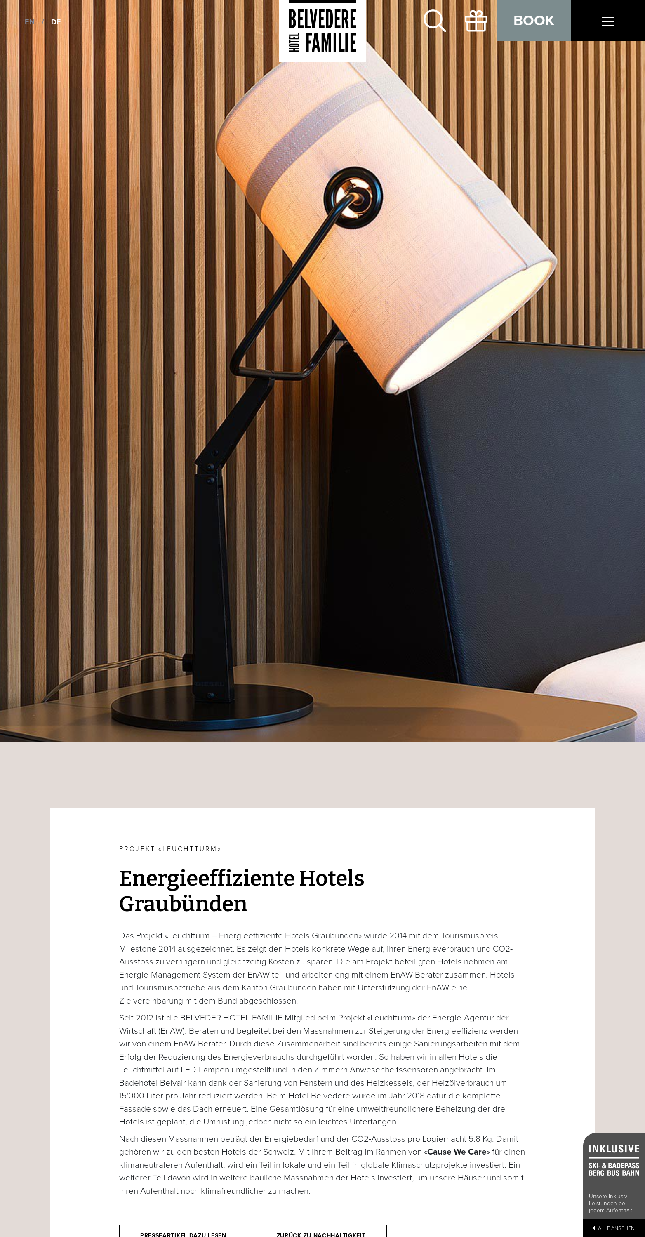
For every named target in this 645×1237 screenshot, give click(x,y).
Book (533, 20)
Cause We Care (457, 1152)
